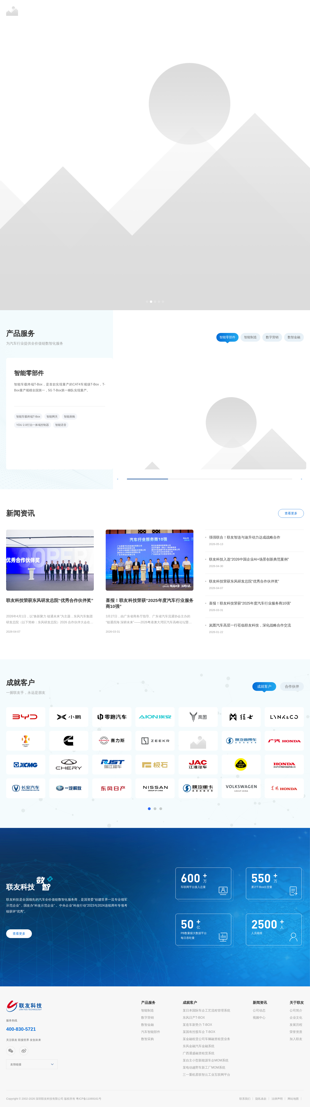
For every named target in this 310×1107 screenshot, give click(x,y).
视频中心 (259, 1017)
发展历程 (296, 1024)
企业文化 (296, 1017)
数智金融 (147, 1024)
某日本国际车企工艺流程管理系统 (206, 1010)
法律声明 (277, 1098)
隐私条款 (260, 1098)
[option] (155, 155)
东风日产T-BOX (194, 1017)
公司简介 (296, 1010)
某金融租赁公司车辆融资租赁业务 (206, 1039)
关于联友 (256, 9)
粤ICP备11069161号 (88, 1098)
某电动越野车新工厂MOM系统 (204, 1067)
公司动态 (259, 1010)
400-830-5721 (21, 1029)
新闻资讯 (201, 9)
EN (282, 9)
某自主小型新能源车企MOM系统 (205, 1060)
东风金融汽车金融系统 (198, 1046)
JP (289, 9)
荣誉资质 (296, 1032)
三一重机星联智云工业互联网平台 (206, 1074)
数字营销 (147, 1017)
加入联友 (296, 1039)
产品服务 (145, 9)
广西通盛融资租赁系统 (198, 1053)
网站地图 (293, 1098)
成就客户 (173, 9)
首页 (121, 9)
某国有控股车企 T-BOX (199, 1032)
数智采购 (147, 1039)
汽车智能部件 (150, 1032)
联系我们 (244, 1098)
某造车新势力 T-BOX (197, 1024)
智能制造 (147, 1010)
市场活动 (229, 9)
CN (274, 9)
